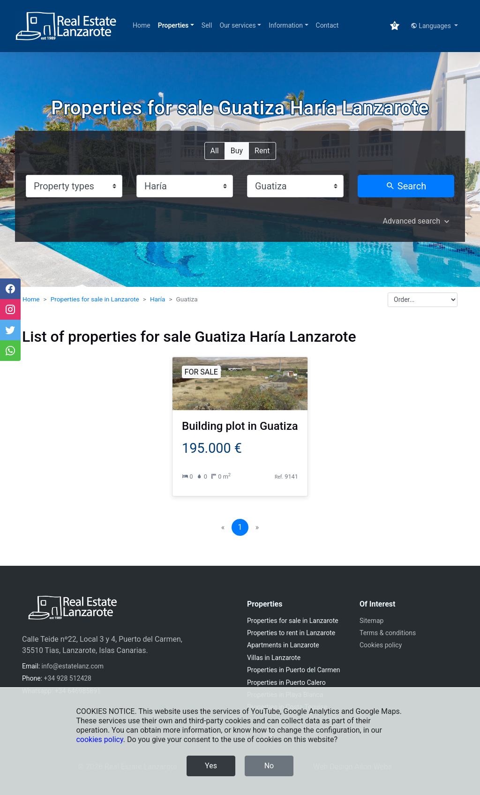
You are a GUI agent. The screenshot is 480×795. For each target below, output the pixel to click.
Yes (211, 765)
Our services (237, 25)
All (214, 150)
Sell (207, 25)
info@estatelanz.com (73, 666)
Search (406, 186)
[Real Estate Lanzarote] (66, 26)
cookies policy (99, 739)
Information (286, 25)
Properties (173, 25)
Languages (432, 26)
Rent (262, 150)
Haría (157, 299)
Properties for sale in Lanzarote (95, 299)
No (269, 765)
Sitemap (371, 620)
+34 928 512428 (67, 678)
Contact (327, 25)
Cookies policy (381, 645)
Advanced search (411, 221)
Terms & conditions (388, 633)
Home (141, 25)
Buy (237, 150)
